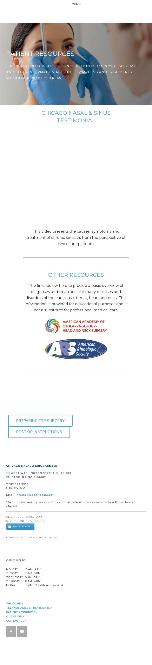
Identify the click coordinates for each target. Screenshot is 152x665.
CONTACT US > (16, 620)
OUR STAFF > (15, 616)
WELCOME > (14, 603)
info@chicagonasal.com (34, 494)
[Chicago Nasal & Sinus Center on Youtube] (22, 631)
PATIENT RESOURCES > (21, 612)
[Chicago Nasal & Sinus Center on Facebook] (11, 631)
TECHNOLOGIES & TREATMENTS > (29, 607)
